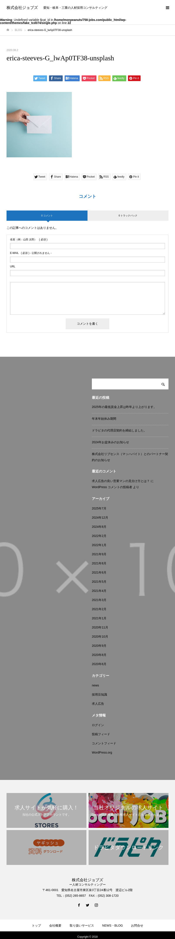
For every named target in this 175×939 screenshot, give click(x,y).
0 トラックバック (128, 215)
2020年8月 (99, 655)
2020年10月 (100, 636)
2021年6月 (99, 572)
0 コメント (47, 215)
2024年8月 (99, 526)
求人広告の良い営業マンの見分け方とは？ (121, 481)
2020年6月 (99, 664)
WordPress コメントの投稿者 (112, 487)
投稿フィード (101, 734)
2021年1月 (99, 618)
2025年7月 (99, 508)
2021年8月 (99, 563)
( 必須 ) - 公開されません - (31, 253)
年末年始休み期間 (104, 418)
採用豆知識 (99, 694)
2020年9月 (99, 645)
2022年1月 (99, 545)
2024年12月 (100, 517)
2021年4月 (99, 591)
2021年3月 (99, 600)
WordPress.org (102, 752)
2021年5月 (99, 581)
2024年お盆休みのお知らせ (110, 442)
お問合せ (137, 925)
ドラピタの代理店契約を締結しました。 (119, 430)
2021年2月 (99, 609)
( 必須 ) (28, 239)
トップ (36, 925)
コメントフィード (104, 743)
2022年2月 (99, 536)
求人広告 (98, 703)
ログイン (98, 725)
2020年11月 (100, 627)
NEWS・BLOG (112, 925)
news (95, 685)
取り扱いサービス (82, 925)
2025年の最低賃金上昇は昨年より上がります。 (124, 407)
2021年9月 (99, 554)
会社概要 (55, 925)
